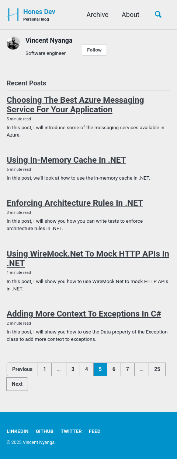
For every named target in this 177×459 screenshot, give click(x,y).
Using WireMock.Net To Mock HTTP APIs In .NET (88, 258)
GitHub (44, 431)
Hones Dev (39, 15)
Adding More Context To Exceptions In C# (84, 313)
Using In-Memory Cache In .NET (66, 160)
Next (17, 384)
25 (157, 369)
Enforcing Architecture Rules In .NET (75, 203)
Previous (22, 369)
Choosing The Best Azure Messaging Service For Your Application (75, 104)
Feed (94, 431)
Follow (94, 50)
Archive (98, 14)
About (130, 14)
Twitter (71, 431)
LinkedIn (17, 431)
